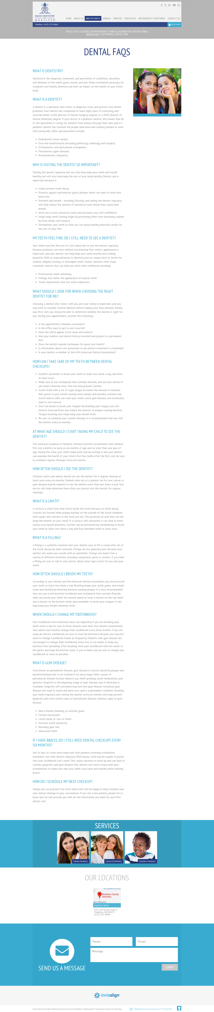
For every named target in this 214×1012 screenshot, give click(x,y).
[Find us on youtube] (174, 5)
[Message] (134, 955)
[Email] (157, 941)
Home (35, 1009)
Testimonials (107, 34)
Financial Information (120, 31)
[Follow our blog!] (170, 5)
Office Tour (122, 34)
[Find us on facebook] (162, 5)
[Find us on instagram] (165, 5)
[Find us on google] (178, 5)
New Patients (52, 1009)
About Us (42, 1009)
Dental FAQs (92, 34)
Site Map (118, 1009)
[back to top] (179, 1008)
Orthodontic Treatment (93, 1009)
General (62, 1009)
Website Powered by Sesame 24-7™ (147, 1009)
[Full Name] (111, 941)
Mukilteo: (39, 24)
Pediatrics (79, 1009)
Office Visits (72, 31)
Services (70, 1009)
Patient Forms (140, 31)
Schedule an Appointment (93, 31)
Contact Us (108, 1009)
